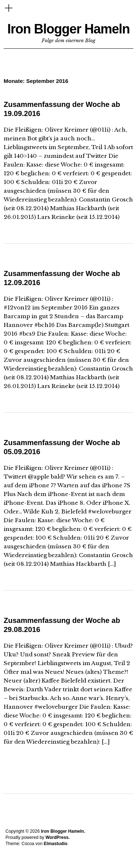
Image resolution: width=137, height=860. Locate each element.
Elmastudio (56, 843)
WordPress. (57, 837)
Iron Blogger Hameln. (63, 831)
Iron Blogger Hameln (68, 28)
